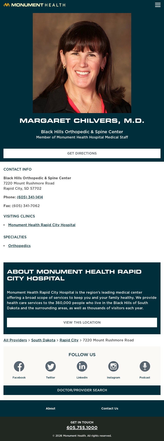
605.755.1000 (82, 427)
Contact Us (109, 408)
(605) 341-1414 (30, 197)
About (50, 408)
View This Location (82, 322)
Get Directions (96, 154)
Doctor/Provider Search (82, 390)
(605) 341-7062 (26, 206)
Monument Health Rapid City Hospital (41, 225)
